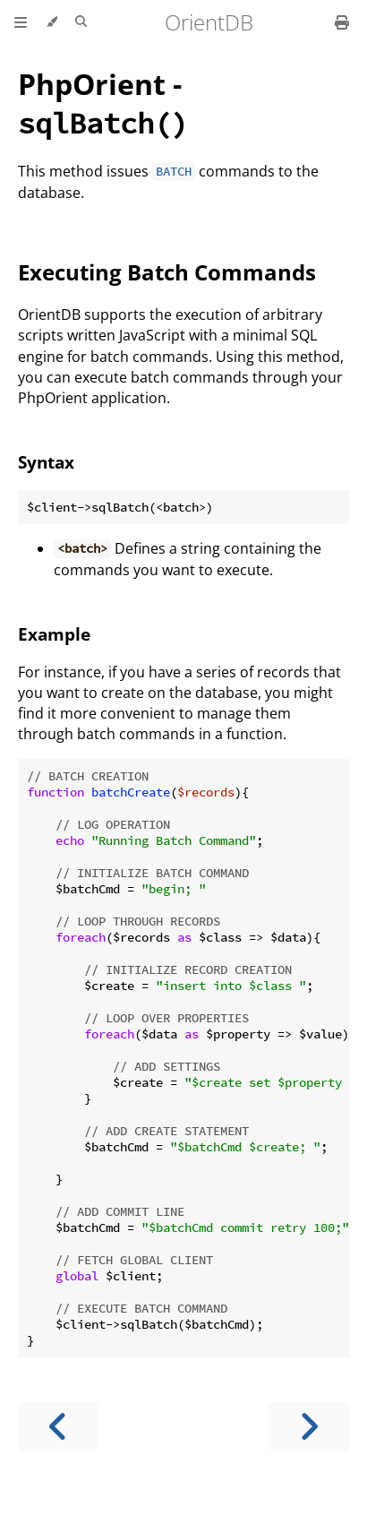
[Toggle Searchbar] (81, 22)
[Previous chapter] (58, 1426)
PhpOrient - (103, 103)
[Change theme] (51, 22)
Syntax (46, 462)
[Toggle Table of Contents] (20, 22)
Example (54, 634)
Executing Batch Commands (167, 272)
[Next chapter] (309, 1426)
